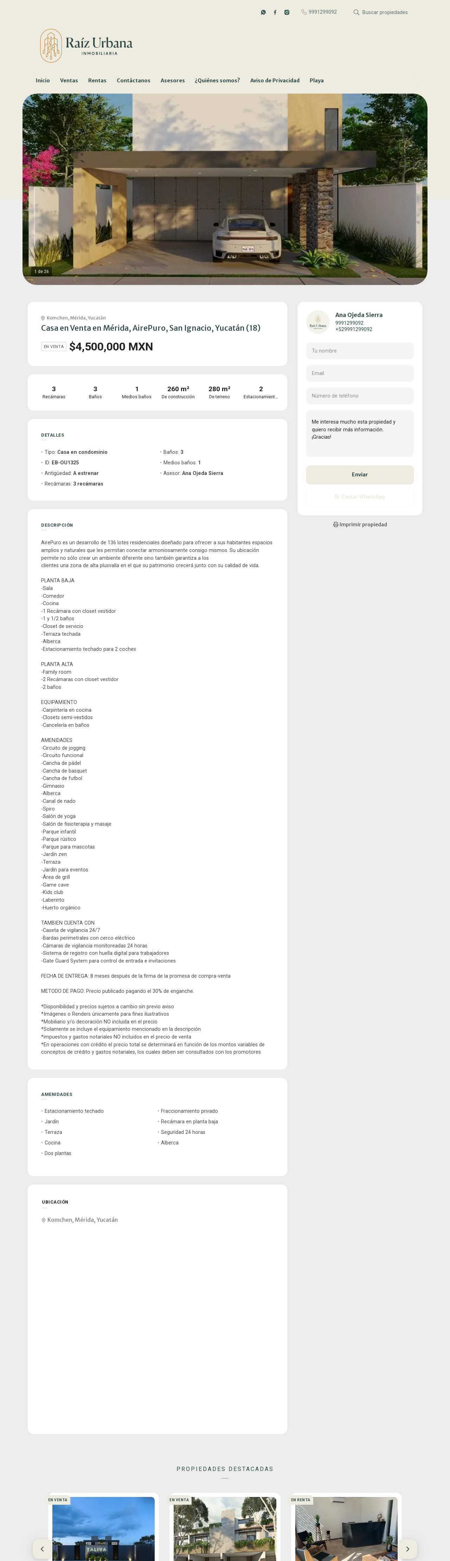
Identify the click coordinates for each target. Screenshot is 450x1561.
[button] (42, 1549)
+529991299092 (353, 329)
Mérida (78, 318)
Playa (317, 80)
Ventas (69, 80)
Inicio (43, 80)
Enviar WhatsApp (360, 497)
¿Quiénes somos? (217, 80)
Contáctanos (133, 80)
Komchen (57, 318)
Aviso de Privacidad (275, 80)
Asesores (173, 80)
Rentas (97, 80)
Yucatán (97, 318)
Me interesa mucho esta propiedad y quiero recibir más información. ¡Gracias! (360, 433)
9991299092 (349, 323)
